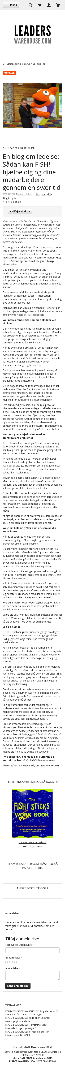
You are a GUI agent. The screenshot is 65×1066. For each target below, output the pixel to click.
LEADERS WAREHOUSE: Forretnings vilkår (26, 1024)
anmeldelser (24, 194)
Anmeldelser (12, 913)
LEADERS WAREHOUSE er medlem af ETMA (27, 1031)
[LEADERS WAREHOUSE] (32, 34)
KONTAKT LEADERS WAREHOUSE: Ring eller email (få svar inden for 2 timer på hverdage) (32, 1013)
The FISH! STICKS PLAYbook (32, 842)
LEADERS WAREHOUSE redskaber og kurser (27, 1017)
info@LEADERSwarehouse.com (39, 760)
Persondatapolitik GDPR (17, 1035)
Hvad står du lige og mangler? (20, 1028)
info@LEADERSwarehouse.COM (35, 1058)
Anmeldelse (11, 968)
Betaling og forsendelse (17, 1021)
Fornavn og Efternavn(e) (19, 944)
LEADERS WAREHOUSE (21, 148)
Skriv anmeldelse (44, 194)
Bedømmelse (12, 957)
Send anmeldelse (18, 985)
